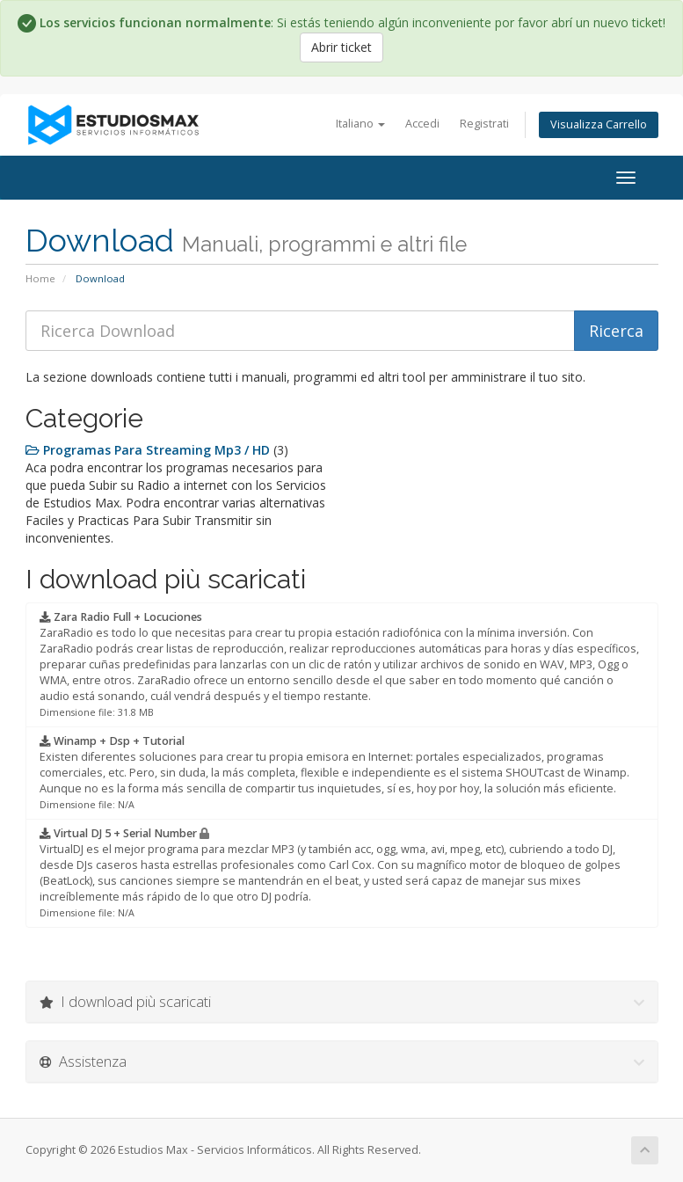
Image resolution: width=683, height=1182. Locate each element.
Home (40, 278)
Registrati (484, 123)
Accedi (422, 123)
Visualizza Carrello (598, 124)
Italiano (360, 123)
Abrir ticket (341, 47)
